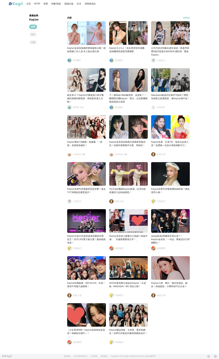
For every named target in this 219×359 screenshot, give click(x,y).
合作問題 (94, 356)
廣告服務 (104, 356)
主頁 (28, 4)
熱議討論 (68, 4)
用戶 (33, 34)
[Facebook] (208, 356)
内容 (33, 42)
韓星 (46, 4)
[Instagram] (215, 356)
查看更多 (186, 18)
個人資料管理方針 (80, 356)
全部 (33, 27)
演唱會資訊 (90, 4)
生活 (79, 4)
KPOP (37, 4)
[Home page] (16, 4)
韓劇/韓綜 (56, 4)
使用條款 (67, 356)
